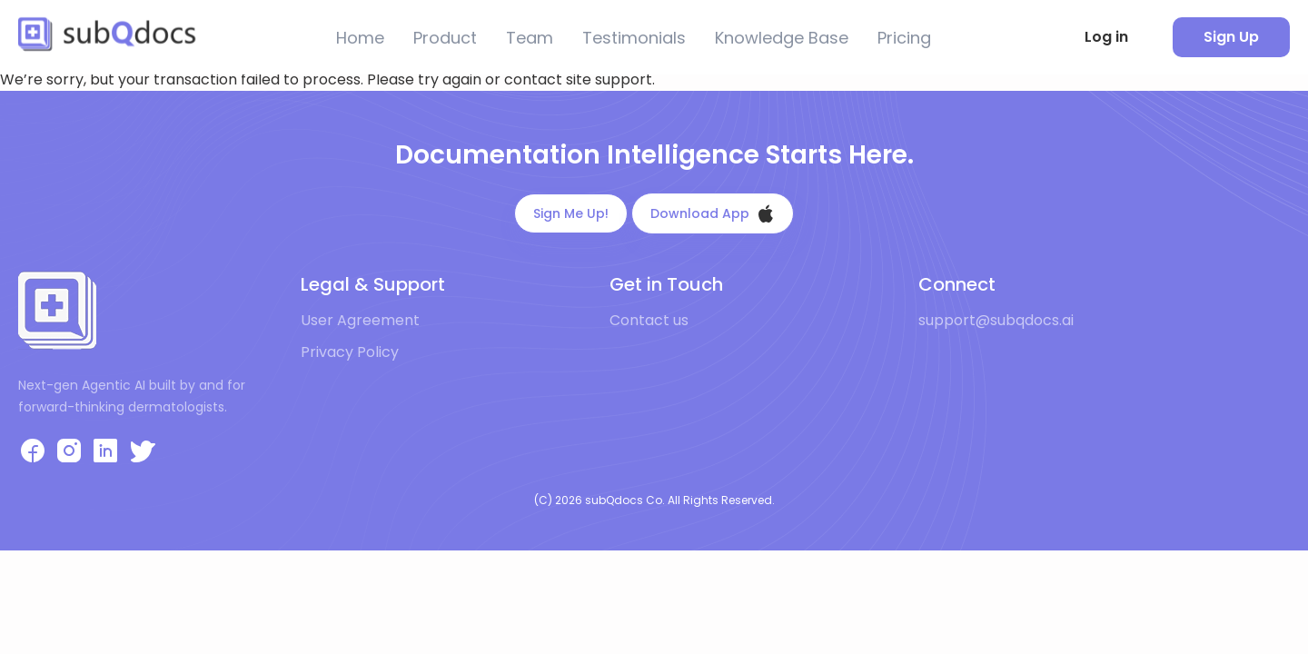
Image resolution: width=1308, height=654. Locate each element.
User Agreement (360, 320)
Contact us (649, 320)
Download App (712, 213)
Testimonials (634, 37)
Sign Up (1231, 36)
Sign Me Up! (571, 213)
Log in (1106, 36)
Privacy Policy (350, 352)
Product (445, 37)
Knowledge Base (781, 37)
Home (360, 37)
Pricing (904, 37)
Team (529, 37)
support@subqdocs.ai (996, 320)
